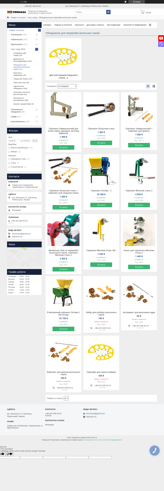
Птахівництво (16, 35)
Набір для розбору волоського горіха (101, 313)
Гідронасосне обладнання (18, 87)
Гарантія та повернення (134, 25)
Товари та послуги (18, 18)
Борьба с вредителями (22, 104)
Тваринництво (17, 39)
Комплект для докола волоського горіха (63, 373)
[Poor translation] (9, 454)
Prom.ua (94, 437)
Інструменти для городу (19, 54)
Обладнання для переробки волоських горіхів (21, 67)
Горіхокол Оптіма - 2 (101, 191)
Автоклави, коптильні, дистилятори (21, 93)
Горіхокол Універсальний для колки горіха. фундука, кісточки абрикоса (63, 131)
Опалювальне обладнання (17, 110)
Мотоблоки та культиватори (18, 99)
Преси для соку (19, 82)
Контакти (79, 25)
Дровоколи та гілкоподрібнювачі (20, 60)
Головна (47, 25)
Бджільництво (16, 44)
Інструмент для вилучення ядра (139, 312)
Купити (65, 148)
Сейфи (14, 117)
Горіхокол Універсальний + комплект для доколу (138, 130)
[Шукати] (108, 12)
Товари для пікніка (20, 79)
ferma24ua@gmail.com (21, 234)
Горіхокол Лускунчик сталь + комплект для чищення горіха (63, 192)
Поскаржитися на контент (93, 440)
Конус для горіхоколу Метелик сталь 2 (139, 251)
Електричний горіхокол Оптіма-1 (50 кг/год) (63, 313)
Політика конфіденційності (112, 440)
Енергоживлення (18, 122)
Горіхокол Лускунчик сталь (101, 129)
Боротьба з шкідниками (17, 74)
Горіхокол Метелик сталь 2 (139, 191)
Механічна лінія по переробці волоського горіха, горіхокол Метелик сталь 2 (63, 252)
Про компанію (113, 25)
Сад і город (32, 18)
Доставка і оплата (95, 25)
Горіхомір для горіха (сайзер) (101, 372)
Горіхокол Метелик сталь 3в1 (101, 250)
